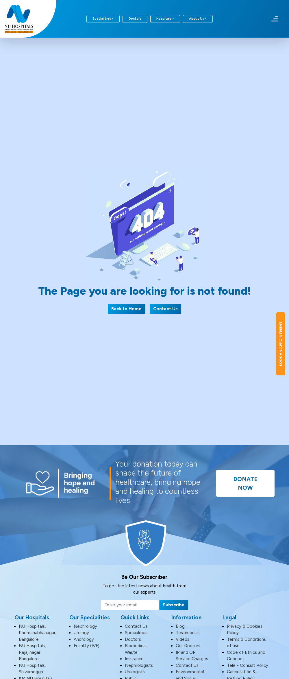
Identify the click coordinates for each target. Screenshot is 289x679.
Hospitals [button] (163, 19)
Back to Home (126, 308)
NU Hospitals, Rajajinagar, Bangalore (32, 652)
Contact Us (165, 308)
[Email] (130, 605)
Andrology (84, 639)
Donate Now (245, 483)
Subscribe (174, 605)
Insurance (134, 658)
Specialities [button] (101, 19)
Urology (81, 632)
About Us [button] (196, 19)
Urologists (135, 671)
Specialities (136, 632)
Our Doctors (188, 645)
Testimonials (188, 632)
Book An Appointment (281, 343)
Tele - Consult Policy (247, 665)
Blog (180, 626)
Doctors (135, 19)
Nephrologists (139, 665)
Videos (182, 639)
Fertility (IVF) (86, 645)
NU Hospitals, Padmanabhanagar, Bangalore (37, 633)
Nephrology (85, 626)
